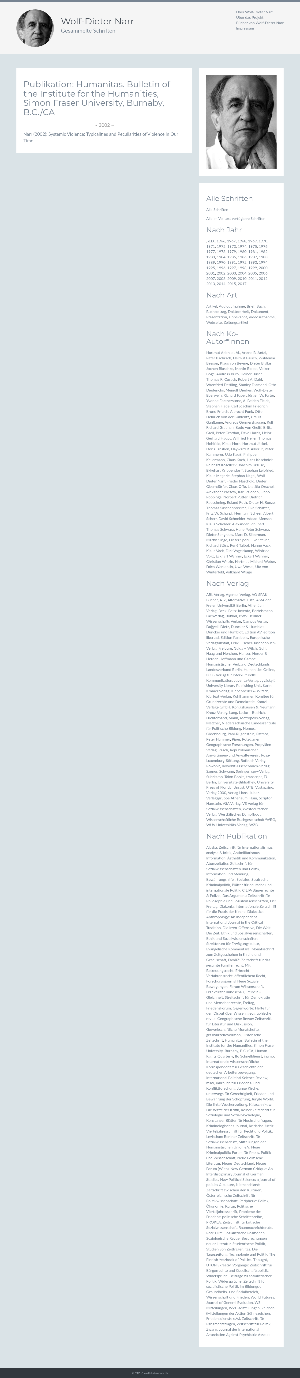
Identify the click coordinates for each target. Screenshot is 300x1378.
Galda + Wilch (245, 648)
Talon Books (234, 776)
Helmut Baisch (245, 358)
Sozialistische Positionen (245, 1233)
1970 (263, 241)
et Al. (236, 352)
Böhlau (231, 616)
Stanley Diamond (253, 384)
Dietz (224, 626)
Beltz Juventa (239, 610)
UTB (250, 787)
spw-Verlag (260, 771)
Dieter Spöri (239, 540)
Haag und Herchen (221, 653)
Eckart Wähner (256, 556)
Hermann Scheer (248, 513)
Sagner (211, 771)
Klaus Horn (231, 443)
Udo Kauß (233, 454)
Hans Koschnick (260, 459)
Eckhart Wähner (229, 556)
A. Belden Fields (256, 400)
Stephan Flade (217, 406)
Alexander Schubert (248, 524)
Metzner (213, 723)
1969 (252, 241)
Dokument (259, 311)
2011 (252, 278)
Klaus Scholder (218, 524)
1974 (242, 246)
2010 (242, 278)
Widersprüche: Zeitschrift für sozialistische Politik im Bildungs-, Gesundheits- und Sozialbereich (236, 1286)
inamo (269, 1056)
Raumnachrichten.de (255, 1227)
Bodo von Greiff (249, 427)
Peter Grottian (227, 432)
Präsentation (216, 317)
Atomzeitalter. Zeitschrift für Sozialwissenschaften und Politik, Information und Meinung (233, 868)
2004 (242, 273)
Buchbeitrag (216, 311)
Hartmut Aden (218, 352)
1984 (221, 257)
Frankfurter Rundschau (225, 992)
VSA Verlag (232, 803)
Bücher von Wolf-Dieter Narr (260, 22)
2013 (210, 283)
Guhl (262, 648)
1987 (252, 257)
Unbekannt (238, 317)
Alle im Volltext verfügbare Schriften (235, 218)
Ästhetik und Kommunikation (251, 858)
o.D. (211, 241)
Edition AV (253, 632)
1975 (252, 246)
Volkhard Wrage (239, 572)
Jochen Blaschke (219, 368)
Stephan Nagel (243, 475)
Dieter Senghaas (219, 534)
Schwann (226, 771)
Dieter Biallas (260, 363)
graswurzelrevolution (223, 1034)
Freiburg (225, 648)
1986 (242, 257)
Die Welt (263, 927)
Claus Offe (237, 486)
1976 (263, 246)
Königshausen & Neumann (253, 707)
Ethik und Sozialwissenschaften (246, 933)
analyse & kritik (218, 852)
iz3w (210, 1083)
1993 (252, 262)
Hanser (244, 653)
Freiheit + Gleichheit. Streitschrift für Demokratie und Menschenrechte (238, 997)
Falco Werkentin (219, 566)
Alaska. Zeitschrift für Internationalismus (239, 847)
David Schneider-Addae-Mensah (245, 518)
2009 (231, 278)
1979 (231, 251)
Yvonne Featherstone (223, 400)
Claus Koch (236, 459)
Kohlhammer (243, 696)
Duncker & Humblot (247, 626)
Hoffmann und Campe (237, 658)
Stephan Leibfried (258, 470)
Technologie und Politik (248, 1254)
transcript (254, 776)
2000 (263, 267)
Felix (235, 642)
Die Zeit (212, 933)
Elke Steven (260, 540)
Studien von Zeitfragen (225, 1249)
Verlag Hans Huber (243, 792)
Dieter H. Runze (262, 502)
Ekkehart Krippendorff (224, 470)
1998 (242, 267)
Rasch (223, 750)
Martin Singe (216, 540)
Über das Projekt (249, 17)
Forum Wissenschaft (246, 986)
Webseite (214, 322)
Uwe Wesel (244, 566)
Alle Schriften (217, 209)
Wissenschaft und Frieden (227, 1297)
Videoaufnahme (262, 317)
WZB (253, 824)
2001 (210, 273)
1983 (210, 257)
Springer (242, 771)
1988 (263, 257)
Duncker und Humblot (224, 632)
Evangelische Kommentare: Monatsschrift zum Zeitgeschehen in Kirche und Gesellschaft (240, 954)
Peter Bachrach (218, 358)
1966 (221, 241)
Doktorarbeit (238, 311)
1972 (221, 246)
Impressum (245, 28)
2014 (221, 283)
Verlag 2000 (216, 792)
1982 (263, 251)
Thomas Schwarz (220, 529)
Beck (222, 610)
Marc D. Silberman (250, 534)
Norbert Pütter (235, 497)
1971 (210, 246)
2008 (221, 278)
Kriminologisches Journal (226, 1125)
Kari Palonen (248, 491)
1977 (210, 251)
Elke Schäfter (258, 507)
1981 (252, 251)
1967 (231, 241)
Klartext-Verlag (218, 696)
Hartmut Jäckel (254, 443)
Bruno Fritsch (217, 411)
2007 (210, 278)
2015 (231, 283)
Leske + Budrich (252, 712)
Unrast (238, 787)
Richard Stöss (217, 545)
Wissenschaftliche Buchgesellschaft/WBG (240, 819)
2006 (263, 273)
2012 (263, 278)
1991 (231, 262)
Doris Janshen (217, 449)
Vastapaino (264, 787)
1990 (221, 262)
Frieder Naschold (241, 481)
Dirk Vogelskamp (239, 550)
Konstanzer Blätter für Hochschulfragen (238, 1120)
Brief (251, 306)
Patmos (262, 733)
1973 (231, 246)
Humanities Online (259, 669)
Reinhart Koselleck (221, 465)
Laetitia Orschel (261, 486)
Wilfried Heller (244, 438)
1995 (210, 267)
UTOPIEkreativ (218, 1265)
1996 (221, 267)
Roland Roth (237, 502)
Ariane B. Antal (254, 352)
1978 (221, 251)
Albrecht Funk (241, 411)
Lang (233, 712)
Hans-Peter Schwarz (252, 529)
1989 (210, 262)
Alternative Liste (241, 600)
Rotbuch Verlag (253, 760)
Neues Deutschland (238, 1163)
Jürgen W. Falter (261, 395)
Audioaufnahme (232, 306)
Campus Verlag (255, 621)
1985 (231, 257)
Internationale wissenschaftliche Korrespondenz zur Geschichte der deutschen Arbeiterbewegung (234, 1066)
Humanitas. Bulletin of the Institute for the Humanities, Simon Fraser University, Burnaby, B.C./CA (240, 1045)
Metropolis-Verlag (254, 717)
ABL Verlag (215, 594)
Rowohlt (213, 766)
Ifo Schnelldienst (248, 1056)
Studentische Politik (248, 1243)
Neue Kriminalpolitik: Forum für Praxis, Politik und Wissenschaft (238, 1152)
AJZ (223, 600)
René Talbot (239, 545)
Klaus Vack (215, 550)
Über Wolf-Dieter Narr (254, 12)
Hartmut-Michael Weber (255, 561)
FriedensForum (218, 1008)
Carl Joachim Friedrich (249, 406)
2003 (231, 273)
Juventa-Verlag (246, 680)
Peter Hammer (218, 739)
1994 (263, 262)
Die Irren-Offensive (238, 927)
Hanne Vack (260, 545)
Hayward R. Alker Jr (247, 449)
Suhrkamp (214, 776)
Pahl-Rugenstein (241, 733)
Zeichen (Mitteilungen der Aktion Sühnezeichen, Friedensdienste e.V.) (240, 1313)
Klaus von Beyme (234, 363)
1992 (242, 262)
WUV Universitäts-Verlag (227, 824)
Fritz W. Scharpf (219, 513)
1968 (242, 241)
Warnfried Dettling (221, 384)
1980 (242, 251)
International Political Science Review (236, 1077)
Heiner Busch (251, 374)
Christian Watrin (219, 561)
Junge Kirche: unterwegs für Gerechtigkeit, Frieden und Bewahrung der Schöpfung (240, 1093)
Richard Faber (235, 395)
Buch (260, 306)
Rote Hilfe (214, 1233)
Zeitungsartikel (236, 322)
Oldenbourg (216, 733)
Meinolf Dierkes (239, 390)
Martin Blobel (246, 368)
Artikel (211, 306)
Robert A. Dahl (250, 379)
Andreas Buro (227, 374)
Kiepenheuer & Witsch (249, 691)
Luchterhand (216, 717)
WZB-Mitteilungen (244, 1308)
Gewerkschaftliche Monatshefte (232, 1029)
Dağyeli (212, 626)
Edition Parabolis (234, 637)
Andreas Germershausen (245, 422)
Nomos (249, 728)
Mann (233, 717)
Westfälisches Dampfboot (239, 814)
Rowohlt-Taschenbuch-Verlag (246, 766)
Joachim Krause (251, 465)
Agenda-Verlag (238, 594)
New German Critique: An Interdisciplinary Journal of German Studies (239, 1174)
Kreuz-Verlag (216, 712)
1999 (252, 267)
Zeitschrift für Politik (253, 1324)
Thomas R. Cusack (221, 379)
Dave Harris (250, 432)
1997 (231, 267)
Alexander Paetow (221, 491)
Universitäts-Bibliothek (236, 782)
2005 (252, 273)
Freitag (248, 1002)
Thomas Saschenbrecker (226, 507)
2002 (221, 273)
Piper (236, 739)
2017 (242, 283)
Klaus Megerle (218, 475)
